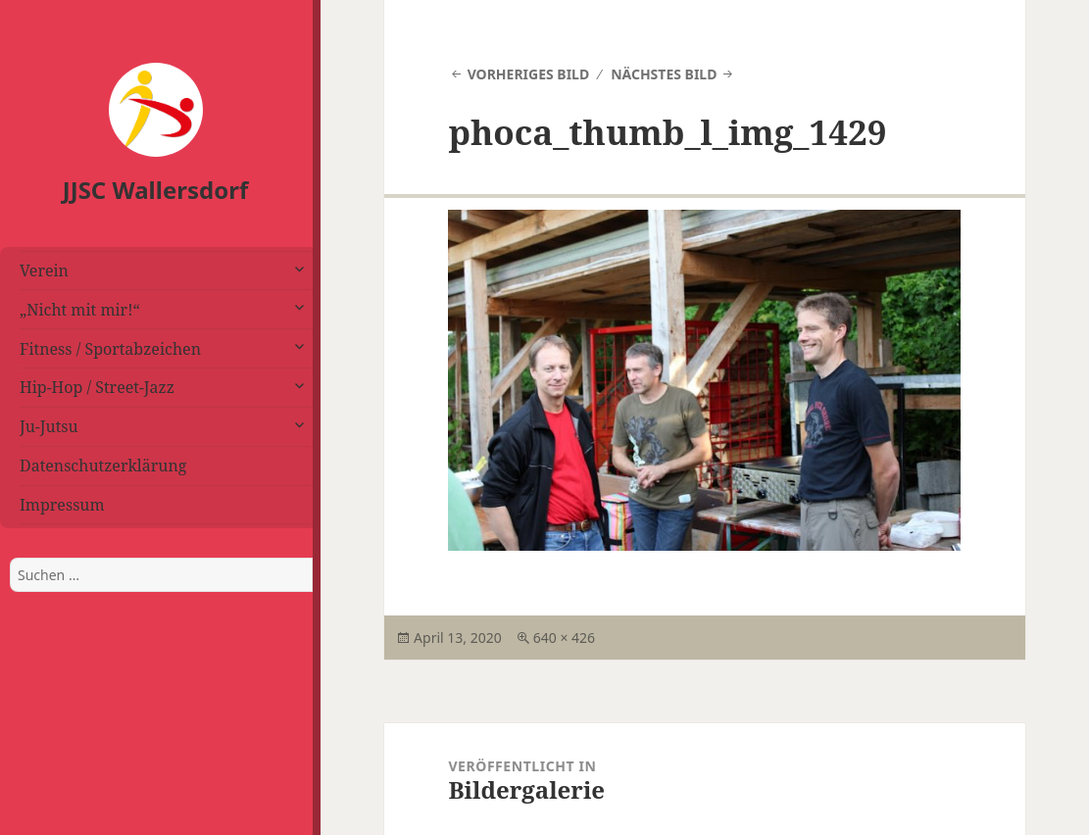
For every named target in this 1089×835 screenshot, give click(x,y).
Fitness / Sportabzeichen (110, 349)
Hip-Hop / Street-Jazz (97, 387)
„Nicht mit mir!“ (80, 309)
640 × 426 (564, 637)
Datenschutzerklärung (103, 465)
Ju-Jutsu (49, 426)
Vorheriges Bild (529, 74)
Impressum (62, 505)
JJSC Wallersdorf (155, 189)
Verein (44, 270)
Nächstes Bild (664, 74)
